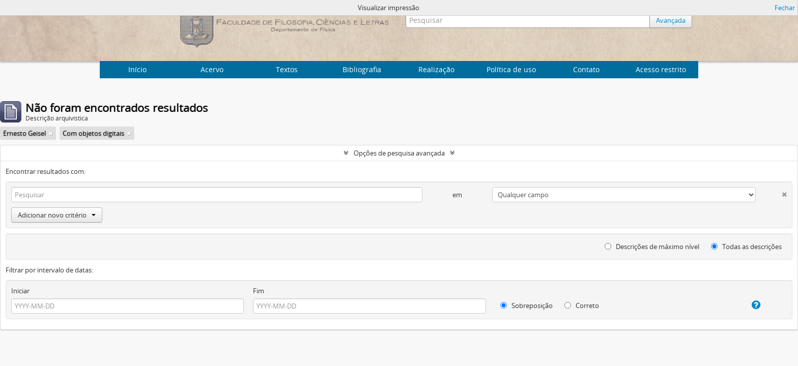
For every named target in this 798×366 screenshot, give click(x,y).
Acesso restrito (661, 69)
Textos (287, 69)
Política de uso (511, 69)
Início (137, 69)
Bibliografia (362, 69)
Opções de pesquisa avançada (399, 153)
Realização (436, 69)
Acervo (212, 69)
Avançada (671, 20)
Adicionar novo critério (57, 215)
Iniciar (20, 290)
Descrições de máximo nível (652, 246)
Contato (586, 69)
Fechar (785, 7)
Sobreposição (526, 305)
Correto (581, 305)
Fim (258, 290)
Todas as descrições (746, 246)
